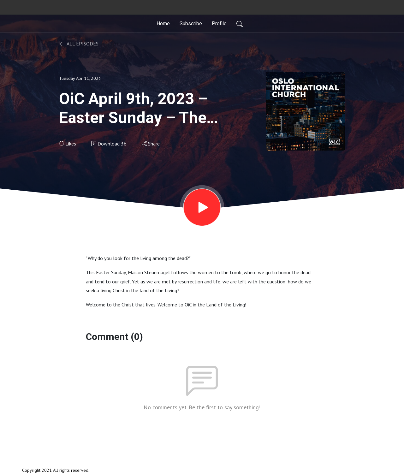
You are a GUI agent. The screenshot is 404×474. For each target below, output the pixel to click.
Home (163, 24)
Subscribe (191, 24)
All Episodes (78, 43)
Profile (219, 24)
